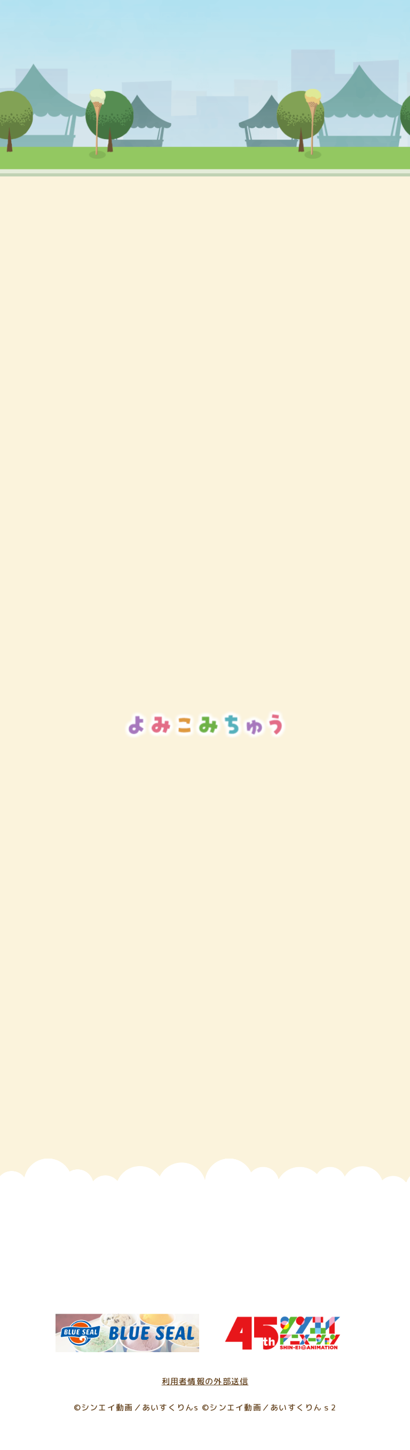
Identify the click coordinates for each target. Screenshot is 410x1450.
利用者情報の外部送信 (205, 1381)
